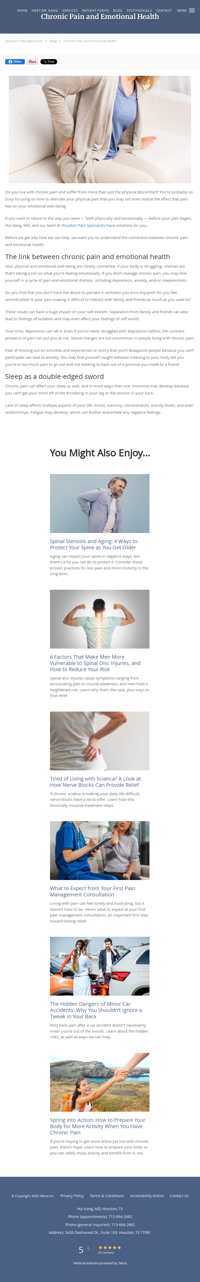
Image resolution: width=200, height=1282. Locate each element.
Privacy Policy (72, 1195)
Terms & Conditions (107, 1195)
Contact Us (179, 1195)
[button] (192, 10)
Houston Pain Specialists (23, 41)
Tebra (122, 1263)
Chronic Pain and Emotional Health (90, 41)
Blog (53, 41)
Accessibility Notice (147, 1195)
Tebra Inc (46, 1195)
